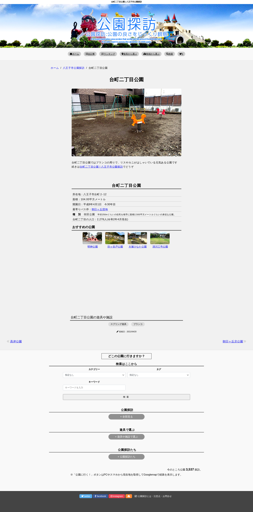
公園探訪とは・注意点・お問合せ (153, 496)
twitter (85, 496)
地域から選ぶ (151, 54)
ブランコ (137, 324)
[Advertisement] (126, 285)
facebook (100, 496)
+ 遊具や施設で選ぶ (126, 436)
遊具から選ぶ (129, 54)
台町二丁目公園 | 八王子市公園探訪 (101, 166)
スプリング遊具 (118, 324)
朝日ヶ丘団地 (100, 209)
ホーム (74, 54)
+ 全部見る (126, 416)
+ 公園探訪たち (126, 456)
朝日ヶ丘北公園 (233, 341)
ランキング (108, 54)
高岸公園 (16, 341)
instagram (117, 496)
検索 (169, 54)
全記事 (90, 54)
